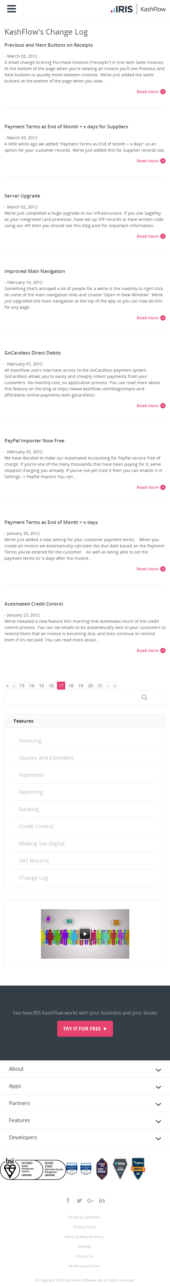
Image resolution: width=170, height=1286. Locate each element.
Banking (29, 809)
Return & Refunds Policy (84, 1236)
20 (90, 685)
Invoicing (30, 740)
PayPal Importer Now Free (34, 440)
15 (41, 685)
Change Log (33, 877)
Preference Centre (84, 1266)
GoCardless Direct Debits (32, 353)
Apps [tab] (15, 1085)
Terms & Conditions (84, 1217)
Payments (31, 774)
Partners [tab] (19, 1103)
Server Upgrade (22, 196)
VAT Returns (34, 860)
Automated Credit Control (33, 604)
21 (100, 685)
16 (51, 685)
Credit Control (36, 826)
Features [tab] (19, 1120)
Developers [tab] (23, 1137)
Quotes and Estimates (46, 757)
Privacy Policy (84, 1227)
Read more (148, 91)
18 (71, 685)
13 (22, 685)
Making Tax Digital (42, 843)
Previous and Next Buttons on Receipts (48, 45)
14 (31, 685)
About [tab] (16, 1068)
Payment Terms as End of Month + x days (51, 522)
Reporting (31, 791)
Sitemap (84, 1246)
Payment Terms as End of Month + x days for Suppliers (66, 126)
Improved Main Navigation (34, 271)
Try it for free (82, 1028)
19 (80, 685)
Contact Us (84, 1256)
